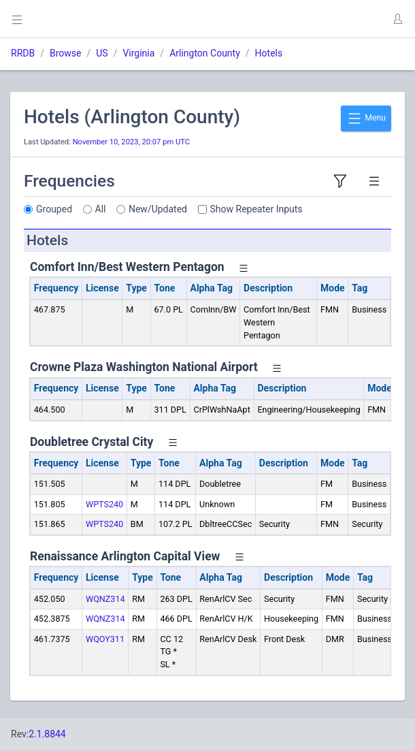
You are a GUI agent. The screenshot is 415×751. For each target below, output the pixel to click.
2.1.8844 (47, 734)
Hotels (269, 53)
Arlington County (204, 53)
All (100, 209)
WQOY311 (105, 639)
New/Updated (158, 209)
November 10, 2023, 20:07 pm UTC (131, 142)
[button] (397, 19)
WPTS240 (104, 504)
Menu (366, 118)
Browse (65, 53)
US (101, 53)
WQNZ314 (105, 599)
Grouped (54, 209)
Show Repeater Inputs (256, 209)
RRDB (23, 53)
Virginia (138, 53)
